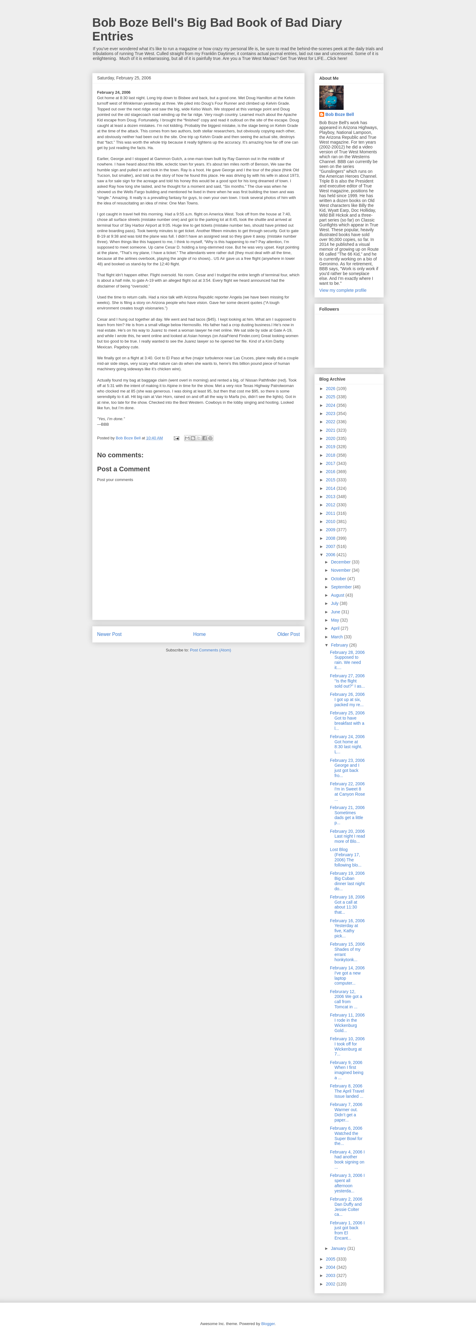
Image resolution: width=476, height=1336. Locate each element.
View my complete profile (342, 290)
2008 (331, 538)
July (335, 603)
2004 (331, 1267)
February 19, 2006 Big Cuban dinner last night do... (347, 881)
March (337, 636)
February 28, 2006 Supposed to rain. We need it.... (347, 660)
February (340, 645)
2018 (331, 455)
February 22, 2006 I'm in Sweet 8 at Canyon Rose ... (347, 791)
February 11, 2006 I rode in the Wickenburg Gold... (347, 1023)
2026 (331, 388)
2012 (331, 504)
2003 (331, 1275)
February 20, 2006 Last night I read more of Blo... (347, 836)
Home (199, 634)
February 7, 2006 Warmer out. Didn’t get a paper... (346, 1112)
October (339, 578)
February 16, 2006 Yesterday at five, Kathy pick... (347, 928)
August (338, 595)
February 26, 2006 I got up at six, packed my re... (347, 699)
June (336, 611)
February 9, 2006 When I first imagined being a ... (346, 1070)
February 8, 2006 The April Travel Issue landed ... (347, 1091)
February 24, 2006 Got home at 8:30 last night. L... (347, 744)
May (335, 620)
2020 (331, 438)
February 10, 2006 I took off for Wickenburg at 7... (347, 1046)
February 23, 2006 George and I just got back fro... (347, 768)
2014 (331, 488)
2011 (331, 513)
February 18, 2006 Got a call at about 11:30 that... (347, 905)
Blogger (268, 1323)
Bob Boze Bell (339, 114)
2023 (331, 413)
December (341, 562)
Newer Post (109, 634)
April (336, 628)
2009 (331, 529)
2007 (331, 546)
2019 (331, 446)
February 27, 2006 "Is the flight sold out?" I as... (347, 681)
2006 (331, 554)
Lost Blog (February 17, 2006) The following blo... (346, 857)
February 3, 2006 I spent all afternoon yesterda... (347, 1183)
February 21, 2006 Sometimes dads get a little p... (347, 815)
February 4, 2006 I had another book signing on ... (347, 1159)
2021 (331, 430)
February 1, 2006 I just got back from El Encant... (347, 1230)
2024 (331, 405)
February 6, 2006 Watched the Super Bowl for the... (346, 1136)
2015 (331, 479)
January (339, 1248)
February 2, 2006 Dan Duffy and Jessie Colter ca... (346, 1207)
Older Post (288, 634)
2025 (331, 396)
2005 (331, 1259)
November (341, 570)
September (342, 586)
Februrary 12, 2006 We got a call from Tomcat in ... (346, 999)
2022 (331, 421)
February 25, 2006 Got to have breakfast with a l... (347, 720)
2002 (331, 1284)
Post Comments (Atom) (210, 650)
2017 (331, 463)
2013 (331, 496)
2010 (331, 521)
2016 (331, 471)
